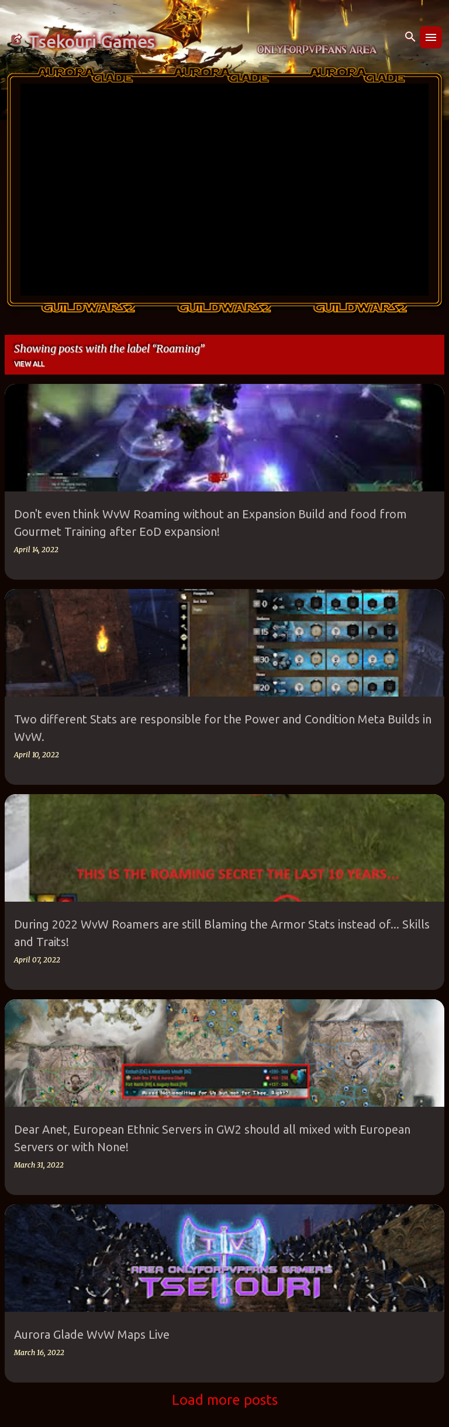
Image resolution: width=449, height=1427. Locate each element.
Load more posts (225, 1400)
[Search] (410, 37)
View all (29, 364)
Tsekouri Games (91, 41)
